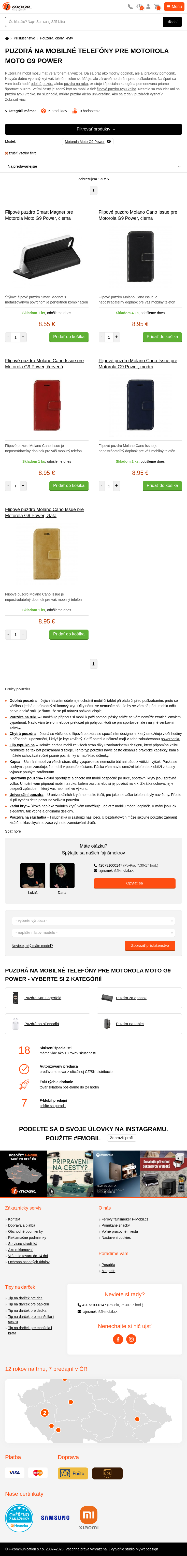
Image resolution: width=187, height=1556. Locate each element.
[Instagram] (131, 1339)
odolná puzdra (42, 84)
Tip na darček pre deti (25, 1298)
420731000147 (126, 865)
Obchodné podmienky (25, 1231)
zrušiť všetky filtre (21, 153)
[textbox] (93, 921)
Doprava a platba (21, 1225)
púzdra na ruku (76, 84)
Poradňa (108, 1265)
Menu (174, 6)
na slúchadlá (47, 94)
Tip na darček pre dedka (27, 1310)
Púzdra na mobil (18, 73)
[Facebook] (118, 1339)
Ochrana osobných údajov (29, 1262)
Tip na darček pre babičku (28, 1304)
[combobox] (92, 167)
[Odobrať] (87, 141)
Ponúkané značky (116, 1225)
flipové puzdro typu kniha (116, 89)
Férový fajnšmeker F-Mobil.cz (125, 1219)
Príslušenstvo (24, 38)
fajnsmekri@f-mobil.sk (114, 870)
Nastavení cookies (116, 1237)
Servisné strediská (22, 1244)
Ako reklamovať (20, 1250)
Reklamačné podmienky (27, 1237)
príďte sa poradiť (53, 1106)
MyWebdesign (147, 1549)
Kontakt (14, 1219)
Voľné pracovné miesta (120, 1231)
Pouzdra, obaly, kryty (56, 38)
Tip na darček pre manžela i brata (30, 1330)
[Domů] (6, 38)
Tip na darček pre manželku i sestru (31, 1319)
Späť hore (13, 831)
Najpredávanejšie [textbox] (22, 166)
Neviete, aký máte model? (32, 946)
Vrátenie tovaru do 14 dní (28, 1256)
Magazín (109, 1271)
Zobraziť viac (15, 99)
